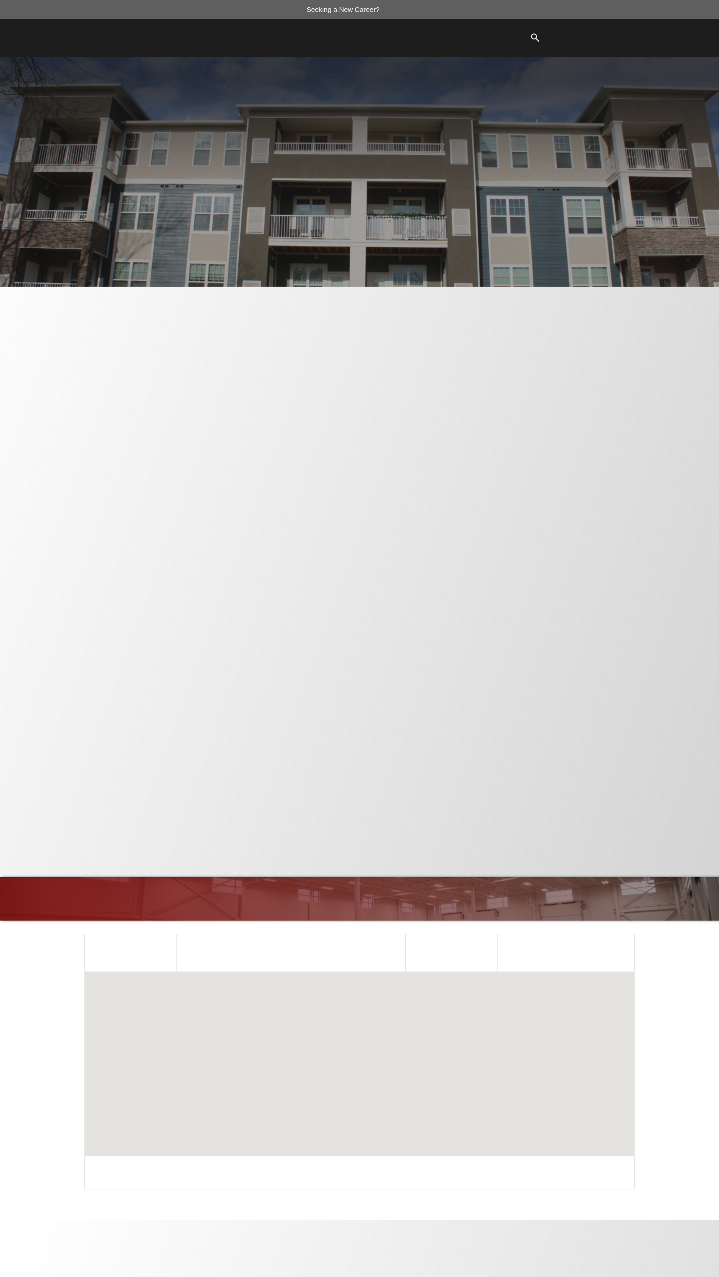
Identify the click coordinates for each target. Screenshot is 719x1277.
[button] (359, 1055)
